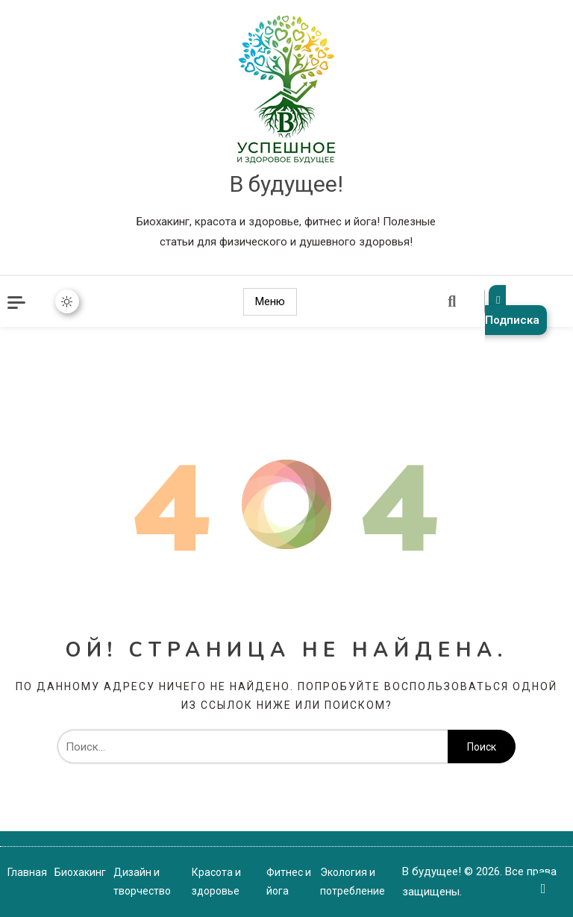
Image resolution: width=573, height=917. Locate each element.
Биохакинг (80, 872)
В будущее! (286, 184)
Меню (270, 301)
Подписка (512, 310)
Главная (27, 872)
